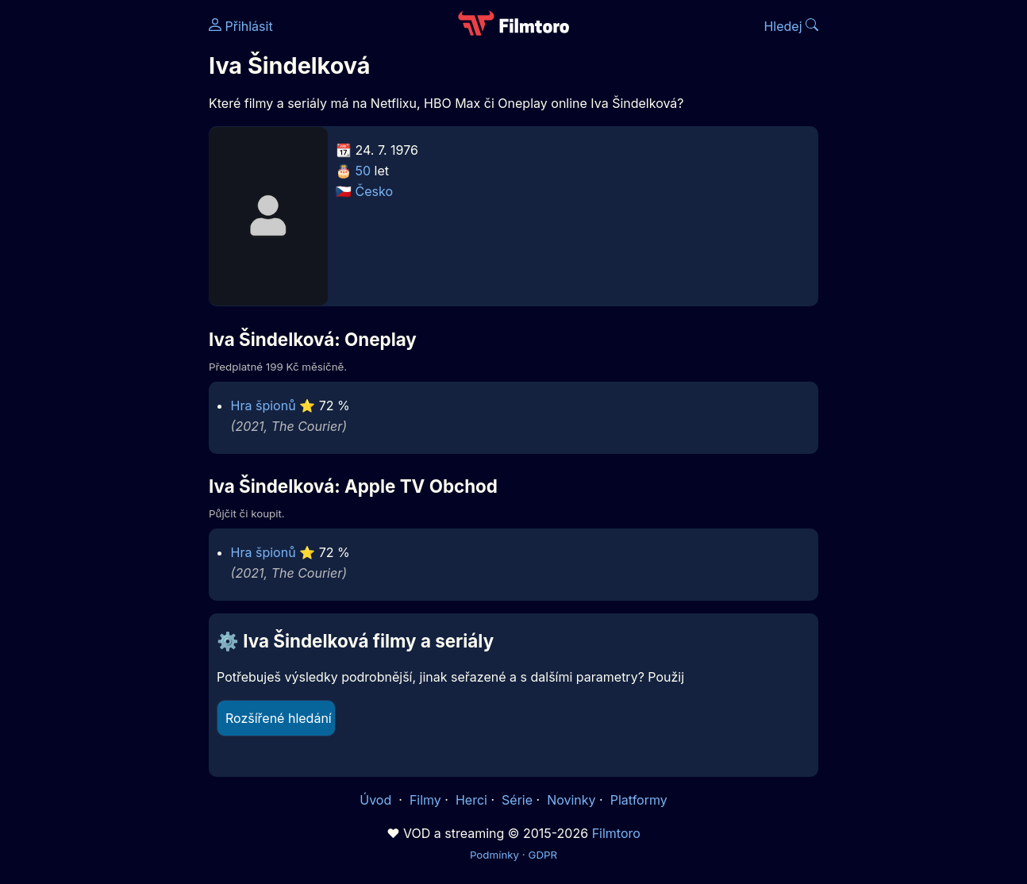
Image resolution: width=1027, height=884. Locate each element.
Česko (374, 191)
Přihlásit (241, 26)
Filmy (425, 800)
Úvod (377, 800)
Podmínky (494, 854)
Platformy (638, 800)
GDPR (542, 854)
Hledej (791, 26)
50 (363, 171)
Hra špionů (263, 405)
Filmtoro (616, 833)
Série (517, 800)
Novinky (571, 800)
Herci (471, 800)
